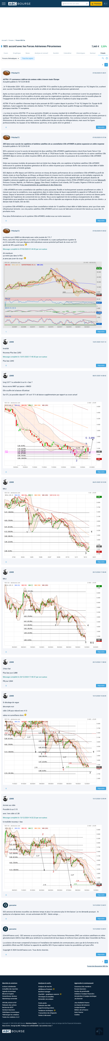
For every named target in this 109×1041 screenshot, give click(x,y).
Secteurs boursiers (8, 1010)
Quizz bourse (78, 1012)
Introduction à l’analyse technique (85, 996)
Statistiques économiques (10, 1012)
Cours (6, 53)
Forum (103, 53)
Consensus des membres (82, 986)
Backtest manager (44, 991)
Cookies (77, 1015)
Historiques (80, 53)
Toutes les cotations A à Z (10, 1017)
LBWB (11, 342)
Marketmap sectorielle (9, 998)
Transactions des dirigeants (47, 1013)
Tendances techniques (45, 1010)
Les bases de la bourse (82, 1005)
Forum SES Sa (20, 40)
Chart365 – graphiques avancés (48, 994)
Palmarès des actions (9, 1005)
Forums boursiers (80, 989)
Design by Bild (15, 1026)
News (28, 53)
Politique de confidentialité (29, 1026)
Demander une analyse (45, 999)
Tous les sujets (27, 58)
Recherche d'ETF (7, 1007)
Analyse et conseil (41, 53)
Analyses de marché (45, 986)
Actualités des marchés (10, 989)
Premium (96, 4)
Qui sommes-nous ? (45, 1026)
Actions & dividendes (9, 986)
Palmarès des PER (44, 1005)
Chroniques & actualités (46, 997)
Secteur (93, 53)
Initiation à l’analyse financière (84, 994)
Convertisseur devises (9, 996)
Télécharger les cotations (10, 1015)
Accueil (4, 40)
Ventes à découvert (44, 1015)
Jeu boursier (78, 998)
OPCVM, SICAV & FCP (9, 1002)
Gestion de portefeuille (81, 991)
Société (56, 53)
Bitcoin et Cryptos (8, 994)
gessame (12, 905)
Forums (11, 40)
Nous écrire (6, 1026)
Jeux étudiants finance (81, 1002)
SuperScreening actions (46, 1008)
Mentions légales (31, 1023)
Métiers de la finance (81, 1010)
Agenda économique (9, 991)
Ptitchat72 (15, 73)
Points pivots (42, 1003)
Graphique (17, 53)
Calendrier (67, 53)
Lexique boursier (79, 1007)
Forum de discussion (97, 966)
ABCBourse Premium (45, 989)
